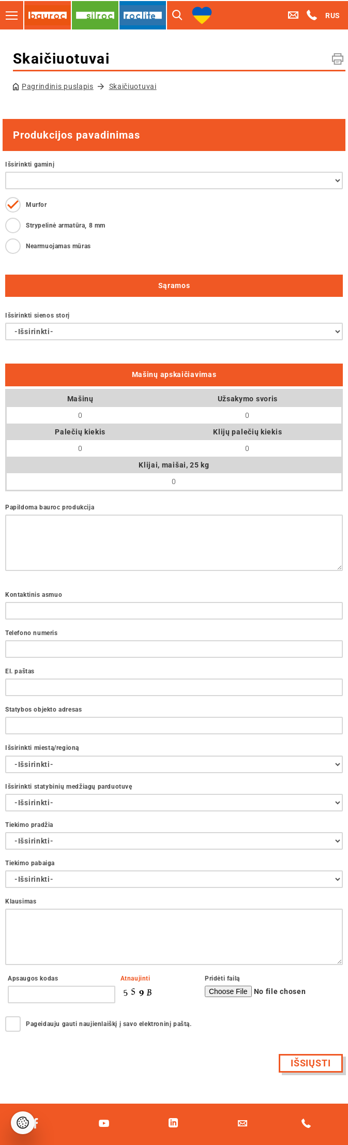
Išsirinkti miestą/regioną (42, 747)
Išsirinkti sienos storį (37, 315)
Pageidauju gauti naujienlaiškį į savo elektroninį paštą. (109, 1024)
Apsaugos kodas (33, 978)
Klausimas (20, 901)
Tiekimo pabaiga (30, 863)
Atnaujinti (135, 978)
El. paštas (20, 671)
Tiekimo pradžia (29, 824)
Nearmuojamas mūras (58, 246)
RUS (332, 15)
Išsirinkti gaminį (29, 164)
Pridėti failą (222, 978)
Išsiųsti (311, 1063)
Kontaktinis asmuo (33, 594)
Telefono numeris (31, 633)
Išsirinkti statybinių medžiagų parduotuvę (68, 786)
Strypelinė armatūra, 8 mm (65, 225)
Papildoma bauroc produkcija (49, 507)
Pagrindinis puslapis (58, 86)
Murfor (36, 204)
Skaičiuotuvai (133, 86)
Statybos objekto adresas (43, 709)
